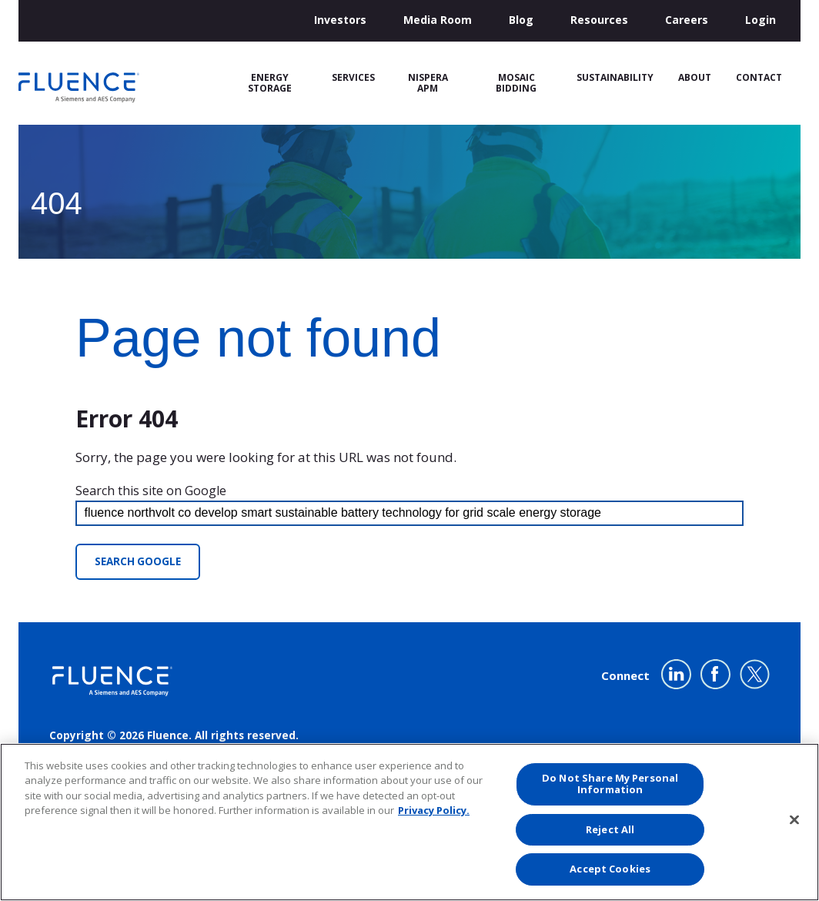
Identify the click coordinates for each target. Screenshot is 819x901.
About (694, 77)
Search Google (138, 561)
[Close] (794, 820)
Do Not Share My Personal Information (610, 784)
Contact (759, 77)
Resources (599, 19)
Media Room (437, 19)
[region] (409, 822)
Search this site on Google (150, 490)
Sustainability (615, 77)
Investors (340, 19)
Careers (686, 19)
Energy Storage (270, 83)
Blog (521, 19)
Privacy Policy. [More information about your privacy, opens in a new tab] (434, 810)
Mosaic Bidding (516, 83)
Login (760, 19)
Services (353, 77)
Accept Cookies (610, 869)
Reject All (610, 829)
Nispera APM (428, 83)
